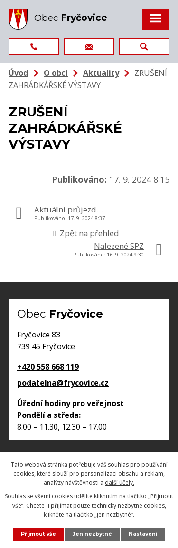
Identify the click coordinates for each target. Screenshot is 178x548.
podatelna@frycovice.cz (63, 383)
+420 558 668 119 (48, 367)
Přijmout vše (38, 534)
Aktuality (101, 73)
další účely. (119, 482)
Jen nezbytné (92, 534)
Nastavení (143, 534)
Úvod (18, 73)
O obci (56, 73)
